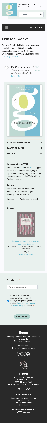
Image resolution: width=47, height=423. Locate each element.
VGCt (21, 168)
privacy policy (18, 306)
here (9, 202)
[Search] (29, 14)
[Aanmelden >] (22, 316)
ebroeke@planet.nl (10, 56)
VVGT (32, 168)
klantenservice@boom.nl (23, 409)
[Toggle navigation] (7, 27)
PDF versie (37, 68)
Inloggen (36, 28)
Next (40, 263)
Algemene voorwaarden (23, 341)
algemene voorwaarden (25, 303)
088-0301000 (23, 412)
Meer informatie (26, 254)
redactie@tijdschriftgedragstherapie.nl (23, 384)
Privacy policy (23, 339)
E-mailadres (12, 280)
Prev (37, 263)
